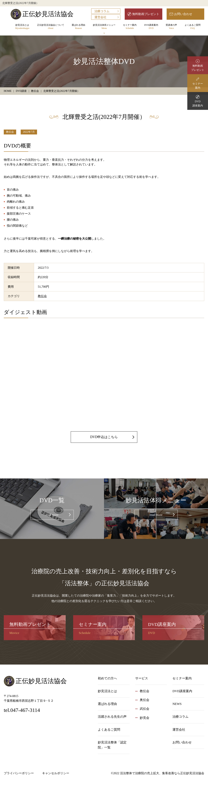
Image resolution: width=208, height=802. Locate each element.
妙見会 (144, 718)
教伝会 (10, 132)
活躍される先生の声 (112, 716)
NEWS (176, 704)
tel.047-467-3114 (22, 710)
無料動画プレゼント (145, 14)
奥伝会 (144, 700)
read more (52, 515)
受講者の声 (171, 27)
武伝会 (144, 709)
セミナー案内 (130, 27)
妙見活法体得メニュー (104, 27)
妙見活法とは (22, 27)
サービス (141, 678)
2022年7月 (29, 132)
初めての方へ (107, 678)
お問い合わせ (183, 14)
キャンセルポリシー (55, 773)
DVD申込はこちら (104, 437)
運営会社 (100, 17)
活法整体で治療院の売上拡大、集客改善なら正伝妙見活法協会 (162, 773)
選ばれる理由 (78, 27)
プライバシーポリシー (19, 773)
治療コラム (101, 11)
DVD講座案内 (151, 27)
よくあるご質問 (192, 27)
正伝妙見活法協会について (50, 27)
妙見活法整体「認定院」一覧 (112, 745)
